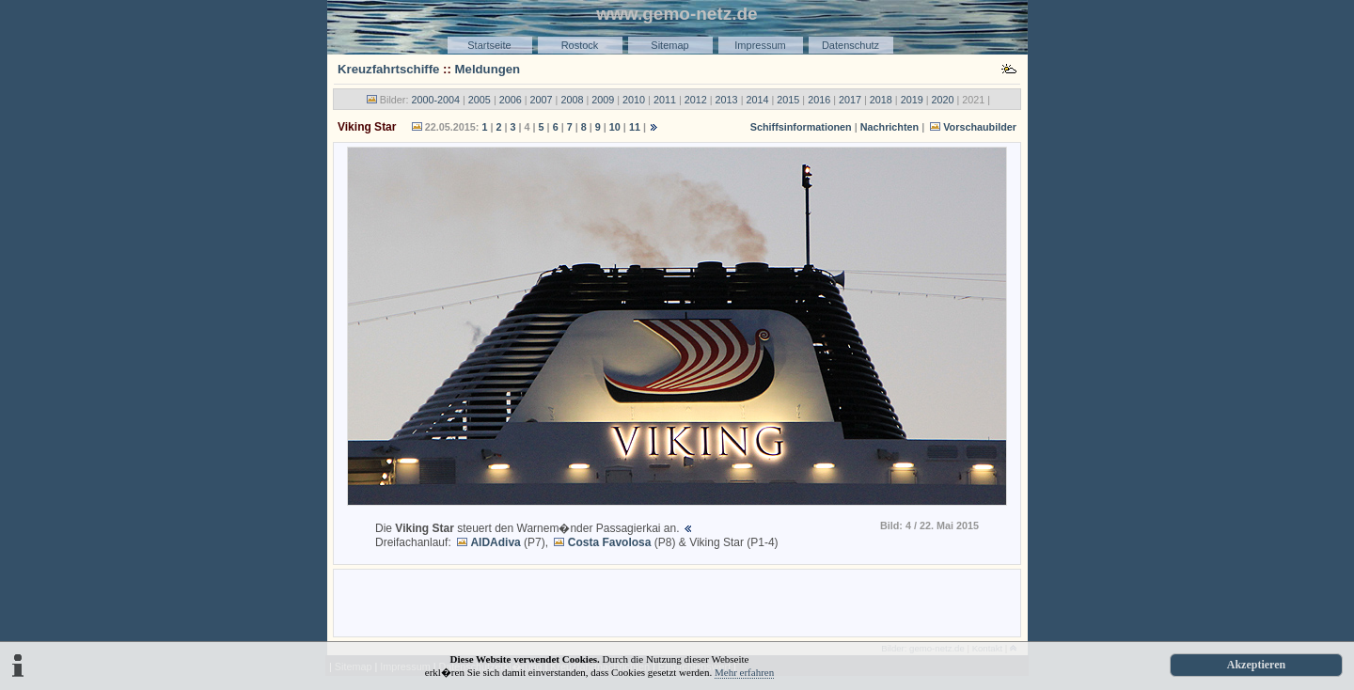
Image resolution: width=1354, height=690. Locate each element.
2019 (912, 99)
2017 (850, 99)
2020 (943, 99)
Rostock (580, 45)
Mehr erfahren (744, 672)
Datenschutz (850, 45)
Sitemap (669, 45)
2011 (664, 99)
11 (634, 127)
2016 (819, 99)
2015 (788, 99)
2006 (510, 99)
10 (615, 127)
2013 (727, 99)
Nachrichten (889, 127)
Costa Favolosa (610, 542)
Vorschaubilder (979, 127)
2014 (757, 99)
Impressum (759, 45)
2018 (881, 99)
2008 (571, 99)
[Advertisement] (677, 601)
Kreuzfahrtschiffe (388, 69)
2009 (602, 99)
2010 (633, 99)
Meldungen (488, 69)
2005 (479, 99)
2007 (541, 99)
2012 (696, 99)
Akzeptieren (1256, 664)
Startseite (489, 45)
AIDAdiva (495, 542)
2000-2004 (435, 99)
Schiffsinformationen (801, 127)
